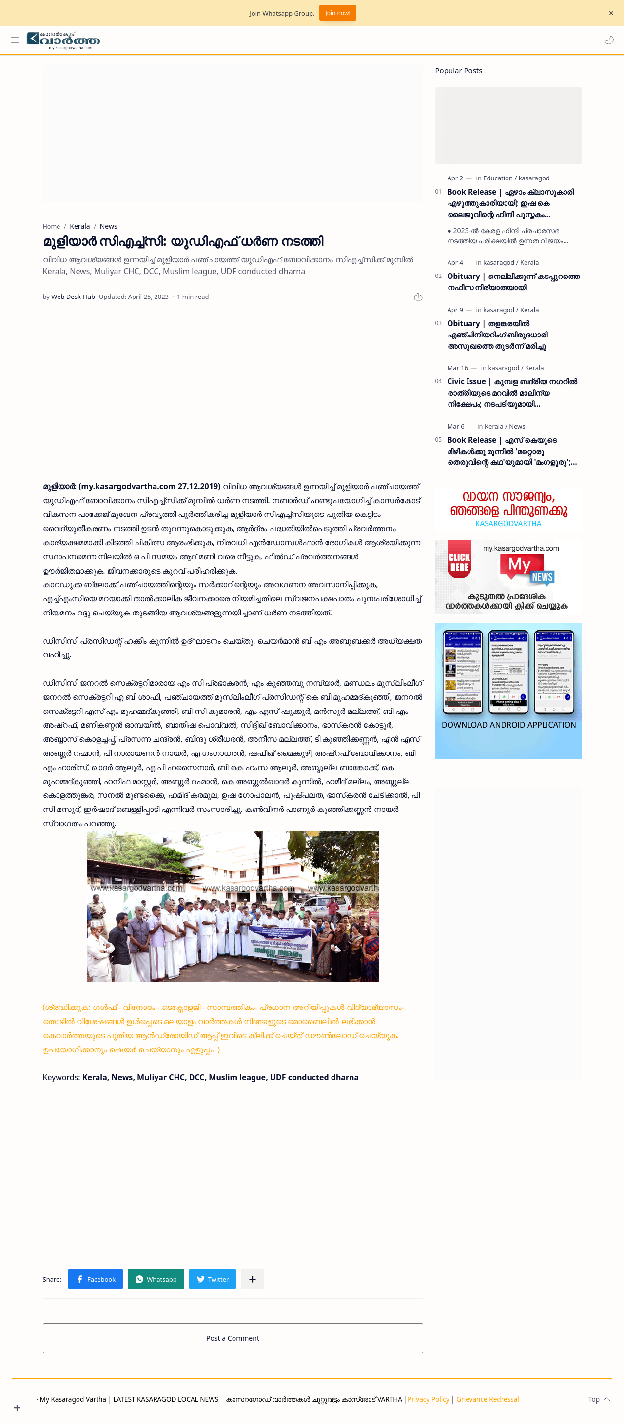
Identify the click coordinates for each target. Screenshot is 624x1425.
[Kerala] (547, 267)
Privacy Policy (465, 1403)
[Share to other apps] (271, 1284)
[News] (535, 431)
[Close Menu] (609, 13)
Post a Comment (251, 1342)
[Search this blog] (202, 40)
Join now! (337, 13)
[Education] (518, 182)
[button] (607, 40)
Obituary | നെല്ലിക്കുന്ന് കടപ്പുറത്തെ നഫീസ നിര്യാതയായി (532, 286)
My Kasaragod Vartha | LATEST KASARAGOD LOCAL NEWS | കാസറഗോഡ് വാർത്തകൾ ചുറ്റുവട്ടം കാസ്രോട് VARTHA (258, 1403)
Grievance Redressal (524, 1403)
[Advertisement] (251, 138)
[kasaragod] (552, 182)
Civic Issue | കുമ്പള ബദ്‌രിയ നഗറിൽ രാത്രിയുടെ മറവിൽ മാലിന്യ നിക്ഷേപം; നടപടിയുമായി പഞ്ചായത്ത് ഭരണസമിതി (531, 397)
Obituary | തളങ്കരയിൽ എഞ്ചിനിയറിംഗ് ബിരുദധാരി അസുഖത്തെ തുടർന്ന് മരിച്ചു (516, 339)
